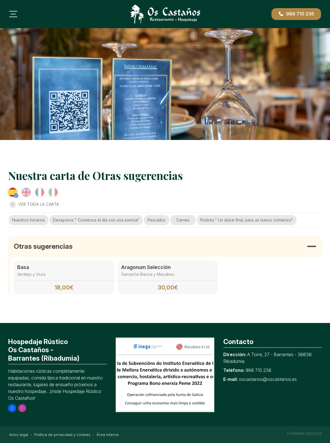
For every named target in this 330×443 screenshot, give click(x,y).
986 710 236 (258, 370)
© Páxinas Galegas (304, 434)
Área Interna (108, 435)
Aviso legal (18, 435)
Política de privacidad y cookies (62, 435)
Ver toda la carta (34, 204)
